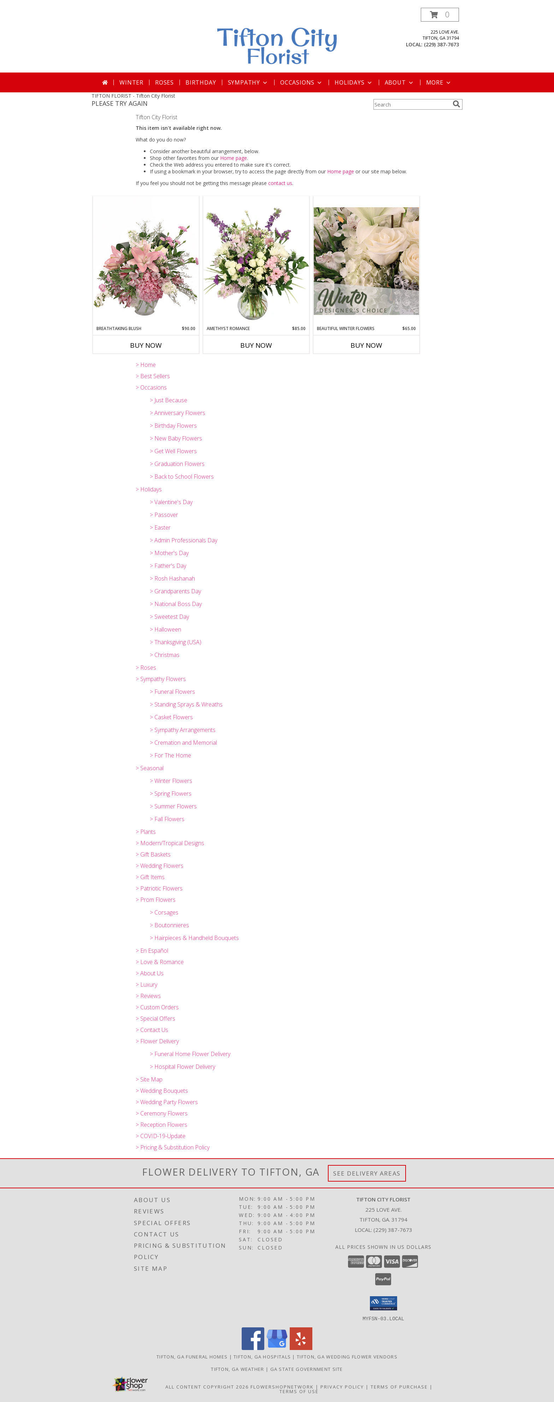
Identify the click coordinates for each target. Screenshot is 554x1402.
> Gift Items (150, 877)
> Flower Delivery (157, 1041)
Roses (164, 82)
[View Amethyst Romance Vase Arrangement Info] (256, 260)
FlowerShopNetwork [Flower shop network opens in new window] (282, 1386)
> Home (146, 365)
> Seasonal (150, 768)
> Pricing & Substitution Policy (173, 1147)
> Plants (146, 832)
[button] (440, 15)
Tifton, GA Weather (237, 1369)
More (439, 82)
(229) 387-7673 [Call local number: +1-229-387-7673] (441, 44)
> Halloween (165, 629)
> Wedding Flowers (159, 866)
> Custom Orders (157, 1007)
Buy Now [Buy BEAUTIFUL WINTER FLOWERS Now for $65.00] (366, 345)
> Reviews (148, 996)
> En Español (152, 950)
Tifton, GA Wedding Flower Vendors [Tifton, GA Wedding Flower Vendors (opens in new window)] (347, 1356)
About (399, 82)
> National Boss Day (176, 604)
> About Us (150, 973)
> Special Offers (155, 1018)
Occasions (301, 82)
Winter (131, 82)
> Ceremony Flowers (162, 1113)
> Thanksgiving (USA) (175, 642)
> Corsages (164, 912)
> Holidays (149, 489)
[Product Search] (411, 104)
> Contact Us (152, 1030)
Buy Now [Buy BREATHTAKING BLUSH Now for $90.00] (146, 345)
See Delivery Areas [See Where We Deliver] (367, 1173)
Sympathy (248, 82)
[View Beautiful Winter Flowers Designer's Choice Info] (366, 260)
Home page (233, 158)
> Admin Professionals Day (183, 540)
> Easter (160, 527)
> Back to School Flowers (182, 476)
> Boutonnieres (169, 925)
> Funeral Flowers (172, 692)
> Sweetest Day (169, 617)
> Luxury (146, 984)
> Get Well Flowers (173, 451)
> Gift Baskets (153, 854)
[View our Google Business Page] (277, 1347)
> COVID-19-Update (160, 1136)
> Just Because (168, 400)
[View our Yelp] (301, 1347)
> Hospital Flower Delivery (182, 1067)
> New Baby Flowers (176, 438)
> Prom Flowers (156, 900)
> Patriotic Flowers (159, 888)
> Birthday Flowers (173, 425)
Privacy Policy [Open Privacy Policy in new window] (342, 1386)
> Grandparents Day (175, 591)
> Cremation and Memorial (183, 742)
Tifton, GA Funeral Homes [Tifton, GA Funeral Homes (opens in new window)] (192, 1356)
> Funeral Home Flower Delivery (190, 1054)
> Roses (146, 667)
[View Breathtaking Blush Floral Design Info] (146, 260)
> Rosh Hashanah (172, 578)
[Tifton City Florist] (277, 40)
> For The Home (170, 755)
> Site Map (149, 1079)
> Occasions (151, 387)
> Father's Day (168, 566)
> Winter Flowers (171, 781)
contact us (280, 183)
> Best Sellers (153, 376)
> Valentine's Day (171, 502)
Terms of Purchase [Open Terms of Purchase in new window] (399, 1386)
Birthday (200, 82)
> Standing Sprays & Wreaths (186, 704)
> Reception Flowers (161, 1125)
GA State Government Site (306, 1369)
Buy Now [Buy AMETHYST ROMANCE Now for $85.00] (256, 345)
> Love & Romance (160, 962)
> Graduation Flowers (177, 464)
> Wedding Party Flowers (167, 1102)
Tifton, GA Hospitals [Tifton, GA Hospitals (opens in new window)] (262, 1356)
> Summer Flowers (173, 806)
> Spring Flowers (170, 793)
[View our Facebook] (253, 1347)
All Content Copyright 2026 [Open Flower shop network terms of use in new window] (207, 1386)
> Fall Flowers (167, 819)
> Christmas (164, 655)
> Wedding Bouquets (162, 1091)
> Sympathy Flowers (161, 679)
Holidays (354, 82)
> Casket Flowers (171, 717)
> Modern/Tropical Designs (170, 843)
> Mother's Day (169, 553)
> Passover (164, 515)
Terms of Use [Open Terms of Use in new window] (299, 1391)
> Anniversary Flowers (177, 413)
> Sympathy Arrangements (183, 730)
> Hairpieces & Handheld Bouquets (194, 938)
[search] (456, 104)
